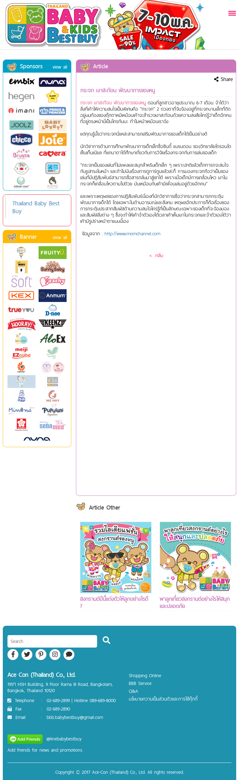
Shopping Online (145, 675)
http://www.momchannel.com (132, 233)
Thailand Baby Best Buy (35, 207)
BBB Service (140, 683)
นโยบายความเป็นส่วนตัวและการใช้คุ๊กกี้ (163, 699)
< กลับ (156, 255)
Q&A (133, 691)
